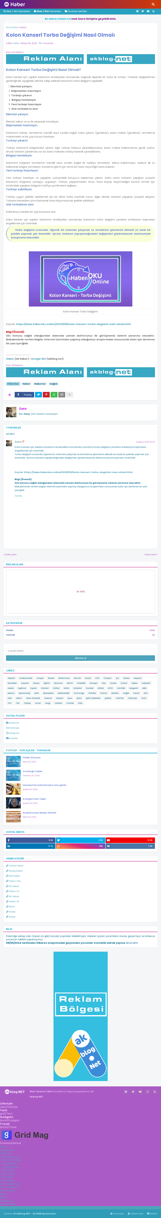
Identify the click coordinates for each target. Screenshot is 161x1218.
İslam (66, 688)
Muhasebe (48, 693)
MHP (37, 693)
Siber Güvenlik (33, 698)
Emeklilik (81, 683)
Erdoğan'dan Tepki (34, 799)
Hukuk (11, 688)
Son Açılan (26, 750)
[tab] (80, 1146)
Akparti (11, 678)
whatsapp (13, 727)
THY (10, 703)
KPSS (110, 688)
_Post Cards (7, 1173)
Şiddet (108, 698)
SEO (146, 693)
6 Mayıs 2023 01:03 (145, 442)
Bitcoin (77, 678)
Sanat (136, 693)
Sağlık (54, 384)
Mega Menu (7, 1150)
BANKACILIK (64, 678)
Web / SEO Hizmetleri (16, 11)
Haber (23, 27)
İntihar (56, 688)
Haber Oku (13, 881)
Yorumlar (43, 750)
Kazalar (90, 688)
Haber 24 (12, 891)
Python (103, 693)
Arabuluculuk (25, 678)
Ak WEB (80, 591)
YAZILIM (80, 635)
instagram (13, 733)
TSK (17, 703)
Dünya (36, 683)
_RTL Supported (9, 1184)
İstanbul (78, 688)
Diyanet (25, 683)
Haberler (40, 384)
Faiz (104, 683)
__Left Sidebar (8, 1163)
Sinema (48, 698)
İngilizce (22, 688)
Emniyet (93, 683)
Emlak (11, 911)
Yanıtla (18, 495)
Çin (117, 678)
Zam (80, 703)
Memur (11, 693)
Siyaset (59, 698)
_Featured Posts (9, 1156)
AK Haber (12, 886)
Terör (143, 698)
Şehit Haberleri (93, 698)
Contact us (7, 1200)
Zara (23, 408)
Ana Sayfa (11, 27)
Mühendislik (63, 693)
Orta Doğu (79, 693)
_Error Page (7, 1180)
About (3, 1197)
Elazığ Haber (14, 870)
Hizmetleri (47, 11)
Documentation (9, 1187)
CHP (97, 678)
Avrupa (40, 678)
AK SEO (9, 433)
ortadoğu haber (32, 771)
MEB (144, 688)
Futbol (124, 683)
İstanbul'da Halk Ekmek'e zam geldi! (44, 785)
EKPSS (70, 683)
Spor (70, 698)
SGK (10, 698)
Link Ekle (121, 688)
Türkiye (27, 703)
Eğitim (47, 683)
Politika (92, 693)
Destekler (12, 683)
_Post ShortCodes (11, 1160)
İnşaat (33, 688)
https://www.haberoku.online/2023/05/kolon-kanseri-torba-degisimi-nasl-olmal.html (73, 324)
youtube (13, 738)
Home (3, 1146)
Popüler (11, 750)
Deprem (138, 678)
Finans (113, 683)
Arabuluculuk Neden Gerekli (39, 812)
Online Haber (15, 865)
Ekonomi (58, 683)
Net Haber (13, 875)
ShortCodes (7, 1190)
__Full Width (7, 1170)
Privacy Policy (8, 1204)
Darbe (126, 678)
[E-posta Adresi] (80, 651)
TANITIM (120, 698)
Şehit (79, 698)
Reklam (115, 693)
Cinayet (107, 678)
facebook (13, 722)
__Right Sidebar (9, 1167)
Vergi (47, 703)
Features (5, 1153)
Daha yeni (10, 554)
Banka (51, 678)
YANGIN (58, 703)
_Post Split (6, 1177)
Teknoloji (132, 698)
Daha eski (150, 554)
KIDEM (101, 688)
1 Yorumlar (47, 43)
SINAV (19, 698)
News (10, 906)
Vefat (38, 703)
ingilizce (36, 1207)
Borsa (88, 678)
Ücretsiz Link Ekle (76, 11)
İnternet (45, 688)
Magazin (133, 688)
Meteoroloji (24, 693)
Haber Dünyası (32, 757)
